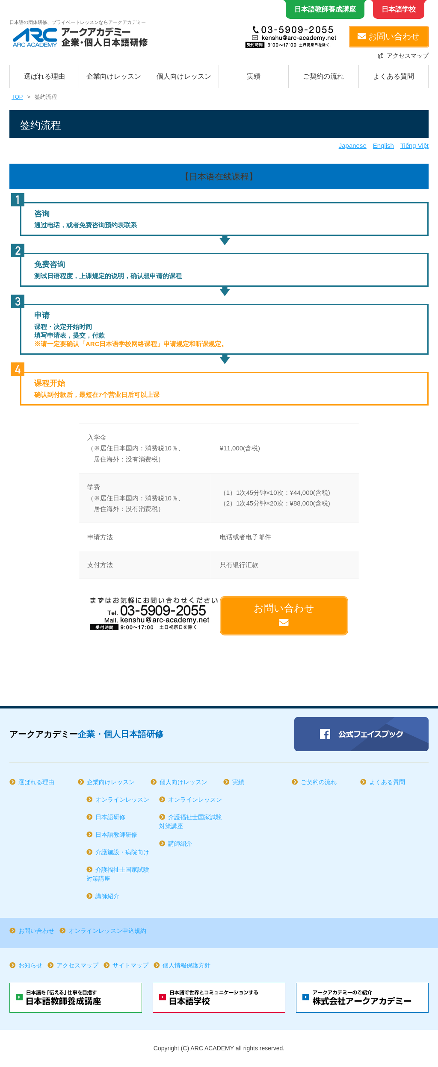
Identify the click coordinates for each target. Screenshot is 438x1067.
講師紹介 (107, 896)
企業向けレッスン (113, 76)
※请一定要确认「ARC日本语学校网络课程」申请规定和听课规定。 (131, 343)
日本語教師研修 (116, 834)
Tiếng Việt (414, 145)
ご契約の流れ (323, 76)
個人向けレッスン (184, 76)
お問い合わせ (389, 36)
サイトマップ (130, 965)
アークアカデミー (86, 734)
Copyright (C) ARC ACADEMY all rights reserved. (219, 1048)
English (383, 145)
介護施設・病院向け (122, 852)
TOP (17, 97)
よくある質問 (393, 76)
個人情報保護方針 (186, 965)
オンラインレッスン (122, 799)
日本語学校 (399, 9)
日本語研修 (110, 817)
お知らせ (30, 965)
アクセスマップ (408, 55)
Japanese (353, 145)
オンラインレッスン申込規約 (107, 930)
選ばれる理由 (44, 76)
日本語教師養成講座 (325, 9)
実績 (253, 76)
